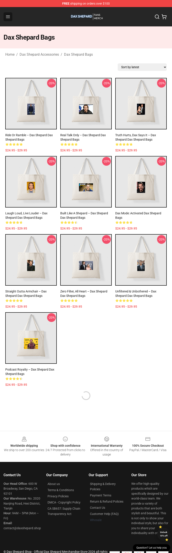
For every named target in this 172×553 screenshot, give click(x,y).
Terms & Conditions (61, 490)
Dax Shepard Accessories (39, 54)
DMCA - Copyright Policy (64, 502)
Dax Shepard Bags (78, 54)
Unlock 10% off (164, 534)
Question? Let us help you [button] (151, 547)
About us (54, 484)
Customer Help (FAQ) (104, 514)
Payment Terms (100, 495)
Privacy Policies (58, 496)
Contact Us (97, 507)
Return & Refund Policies (106, 501)
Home (10, 54)
